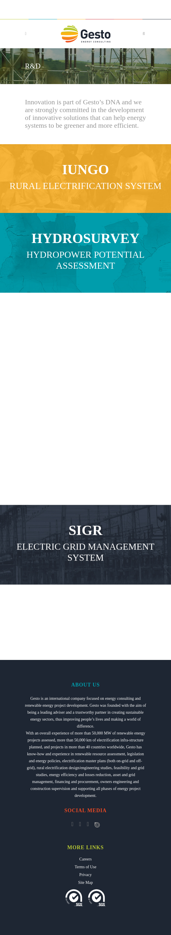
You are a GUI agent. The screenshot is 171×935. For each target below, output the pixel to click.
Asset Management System (85, 507)
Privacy (85, 874)
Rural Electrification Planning (85, 363)
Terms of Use (85, 867)
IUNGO (85, 169)
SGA (85, 487)
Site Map (85, 882)
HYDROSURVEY (85, 238)
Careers (85, 859)
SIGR (85, 560)
